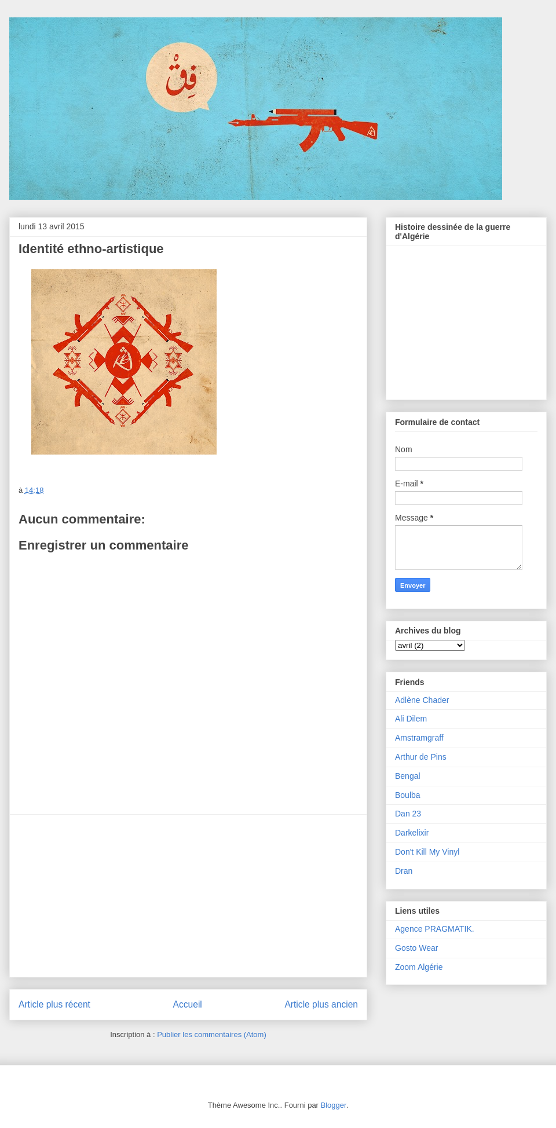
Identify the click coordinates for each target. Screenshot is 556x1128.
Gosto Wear (416, 948)
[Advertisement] (188, 895)
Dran (403, 871)
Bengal (407, 776)
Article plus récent (54, 1004)
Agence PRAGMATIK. (434, 928)
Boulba (407, 795)
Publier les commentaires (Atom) (211, 1034)
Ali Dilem (411, 718)
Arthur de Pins (421, 756)
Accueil (187, 1004)
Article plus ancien (321, 1004)
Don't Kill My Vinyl (427, 851)
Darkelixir (412, 832)
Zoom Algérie (418, 967)
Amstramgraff (419, 737)
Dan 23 (408, 813)
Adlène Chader (422, 700)
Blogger (333, 1105)
